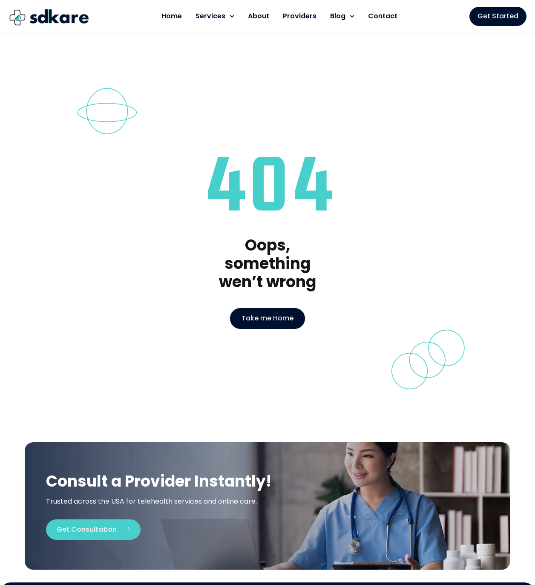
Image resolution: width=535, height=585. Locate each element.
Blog (342, 16)
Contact (382, 16)
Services (215, 16)
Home (171, 16)
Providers (299, 16)
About (258, 16)
